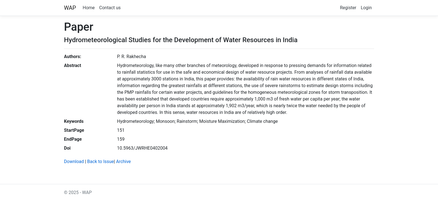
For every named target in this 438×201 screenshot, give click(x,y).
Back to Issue (100, 161)
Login (366, 7)
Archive (123, 161)
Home (89, 7)
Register (348, 7)
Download (74, 161)
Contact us (110, 7)
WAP (70, 7)
